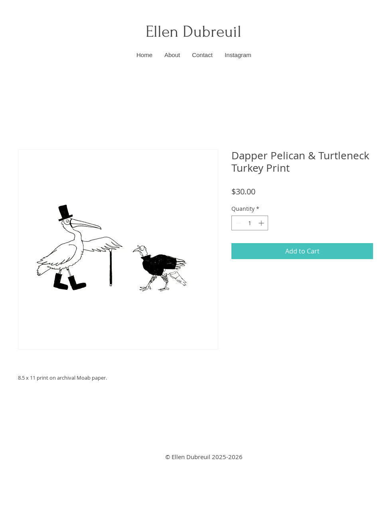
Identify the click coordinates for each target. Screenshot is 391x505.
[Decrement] (238, 223)
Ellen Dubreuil (196, 31)
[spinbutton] (250, 223)
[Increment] (262, 223)
